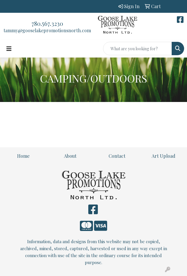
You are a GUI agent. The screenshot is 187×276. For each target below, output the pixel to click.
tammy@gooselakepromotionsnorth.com (47, 30)
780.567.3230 (47, 23)
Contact (117, 156)
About (70, 156)
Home (23, 156)
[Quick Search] (137, 48)
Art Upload (163, 156)
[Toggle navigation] (9, 48)
